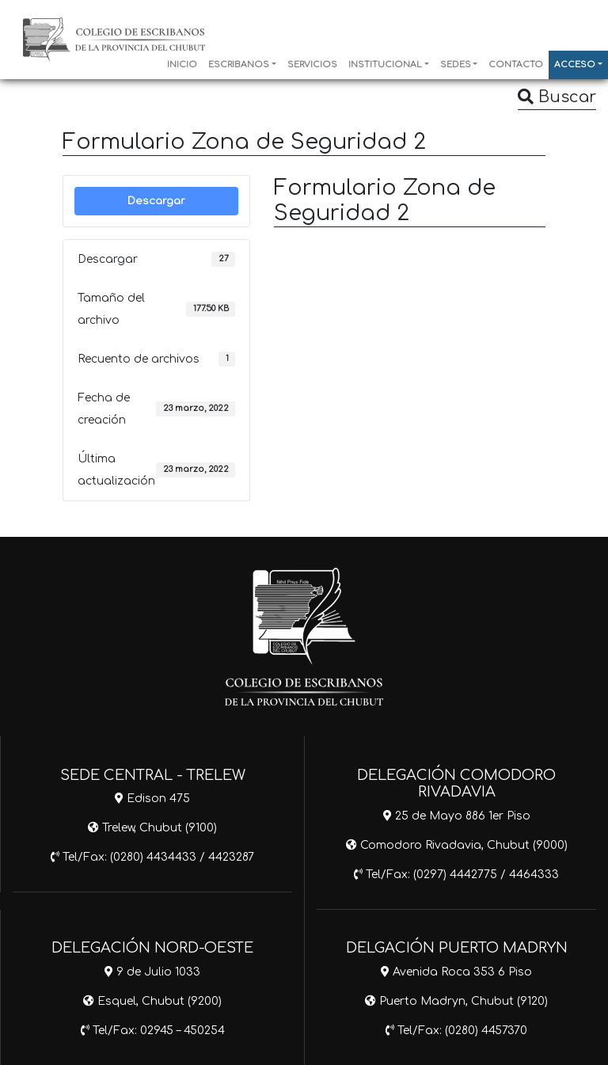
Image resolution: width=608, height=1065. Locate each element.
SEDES (455, 65)
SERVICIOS (312, 65)
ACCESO (574, 65)
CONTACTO (515, 65)
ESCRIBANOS (238, 65)
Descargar (156, 201)
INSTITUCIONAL (385, 65)
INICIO (182, 65)
